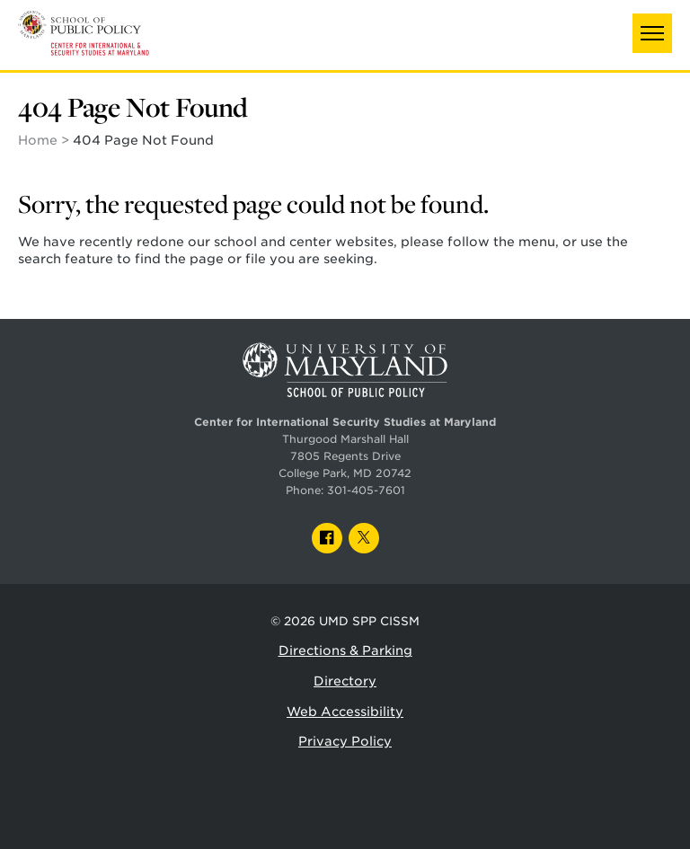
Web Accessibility (345, 711)
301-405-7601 (366, 490)
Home (38, 140)
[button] (652, 33)
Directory (345, 681)
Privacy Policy (345, 741)
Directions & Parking (345, 650)
